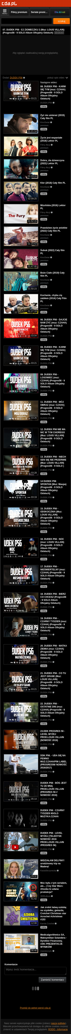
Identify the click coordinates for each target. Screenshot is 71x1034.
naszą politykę (58, 1023)
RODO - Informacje (58, 1029)
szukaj (61, 21)
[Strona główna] (9, 3)
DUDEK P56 (16, 77)
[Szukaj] (26, 21)
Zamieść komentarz (52, 979)
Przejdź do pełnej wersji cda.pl (35, 1008)
